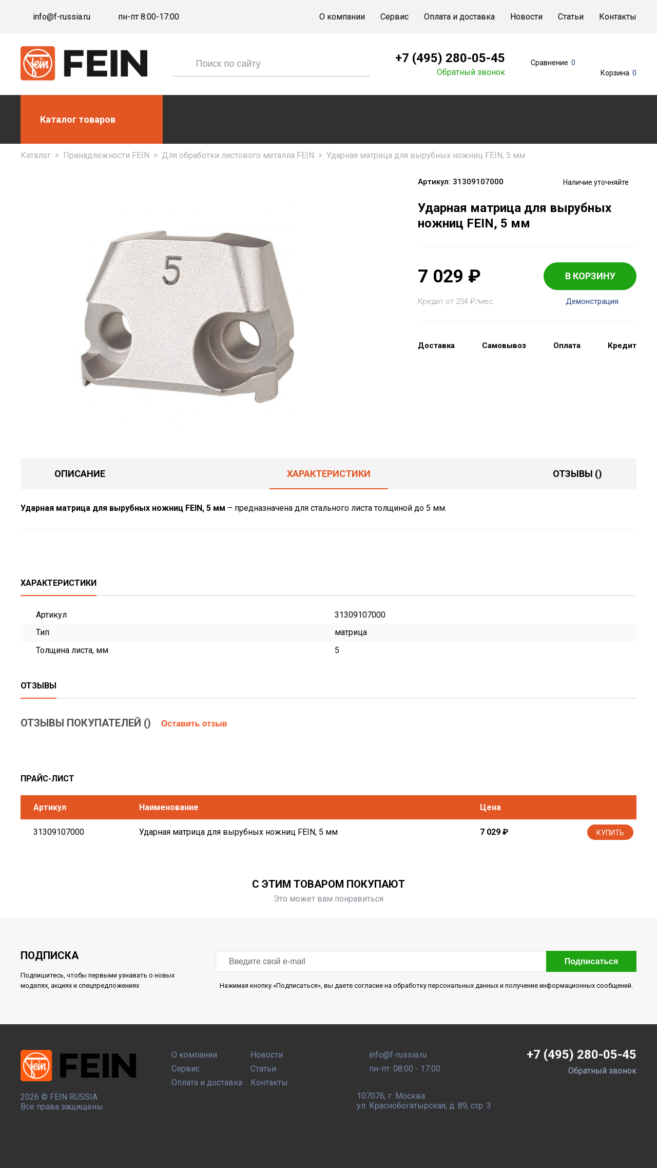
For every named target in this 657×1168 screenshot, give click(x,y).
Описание (79, 473)
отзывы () (577, 473)
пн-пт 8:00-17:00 (148, 17)
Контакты (617, 17)
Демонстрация (592, 301)
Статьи (571, 17)
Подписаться (592, 961)
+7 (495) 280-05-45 (450, 58)
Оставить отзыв (194, 723)
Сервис (394, 17)
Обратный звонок (471, 72)
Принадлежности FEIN (106, 155)
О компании (342, 17)
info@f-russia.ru (61, 17)
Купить (610, 833)
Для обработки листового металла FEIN (238, 155)
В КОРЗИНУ (590, 276)
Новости (526, 17)
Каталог (36, 155)
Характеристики (329, 473)
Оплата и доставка (459, 17)
